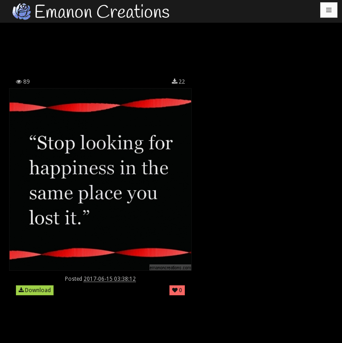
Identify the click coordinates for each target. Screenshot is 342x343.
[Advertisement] (172, 47)
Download (35, 290)
